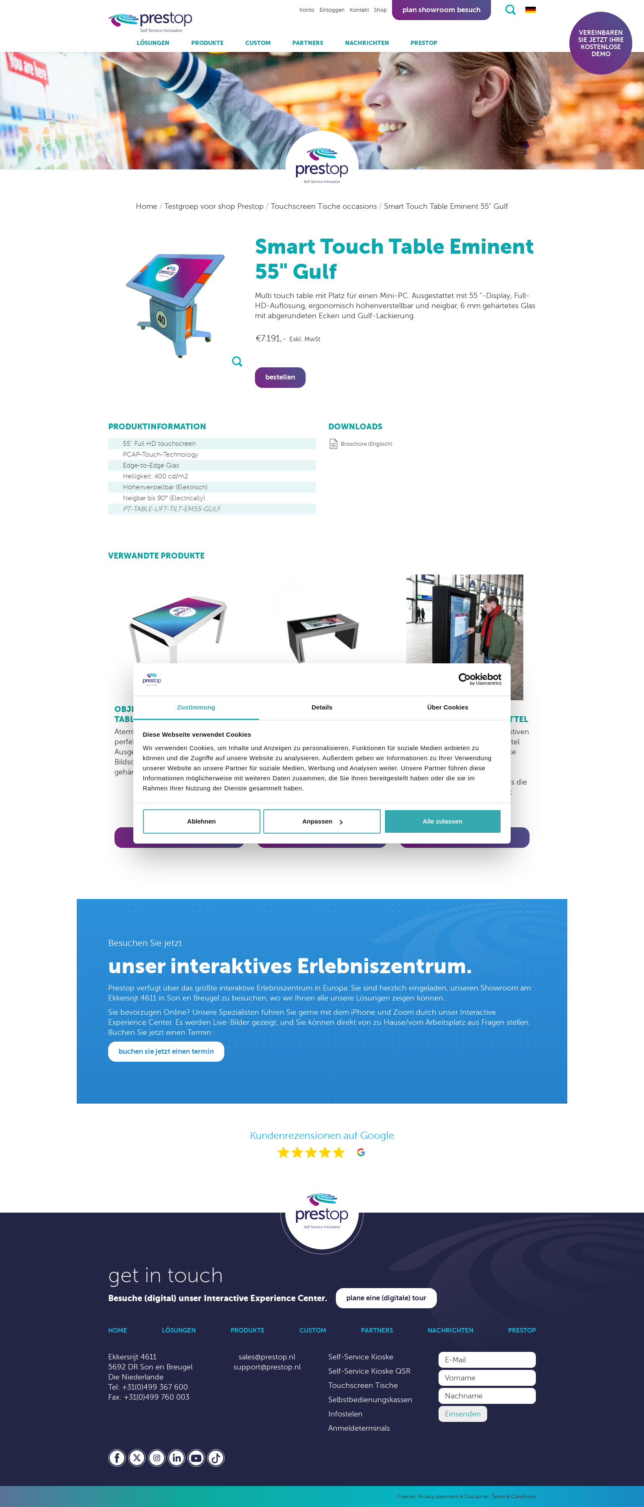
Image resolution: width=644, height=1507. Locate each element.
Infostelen (345, 1414)
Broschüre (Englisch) (366, 444)
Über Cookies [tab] (447, 707)
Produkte (207, 42)
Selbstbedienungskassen (370, 1399)
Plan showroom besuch (441, 10)
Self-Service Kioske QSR (369, 1371)
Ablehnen (201, 821)
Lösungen (153, 42)
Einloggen (332, 10)
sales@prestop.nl (267, 1357)
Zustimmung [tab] (196, 707)
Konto (306, 10)
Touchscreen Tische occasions (325, 206)
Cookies (406, 1496)
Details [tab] (322, 707)
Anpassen (322, 821)
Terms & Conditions (513, 1496)
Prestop (423, 42)
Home (147, 206)
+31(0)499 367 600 (155, 1387)
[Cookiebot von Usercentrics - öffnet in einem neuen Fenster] (464, 679)
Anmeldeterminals (359, 1428)
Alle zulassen (442, 821)
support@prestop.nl (267, 1367)
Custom (258, 42)
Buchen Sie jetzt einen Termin (166, 1051)
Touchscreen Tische (363, 1385)
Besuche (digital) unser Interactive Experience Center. (217, 1298)
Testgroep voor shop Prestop (215, 206)
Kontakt (359, 10)
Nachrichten (367, 42)
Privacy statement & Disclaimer (453, 1496)
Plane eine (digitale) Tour (386, 1298)
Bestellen (280, 377)
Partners (307, 42)
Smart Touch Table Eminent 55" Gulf (446, 206)
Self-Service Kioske (360, 1357)
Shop (380, 10)
